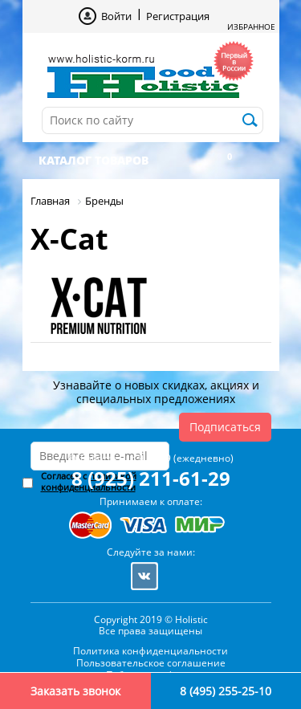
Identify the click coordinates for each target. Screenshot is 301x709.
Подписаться (225, 426)
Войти (116, 16)
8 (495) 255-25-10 (225, 691)
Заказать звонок (75, 691)
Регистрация (177, 16)
